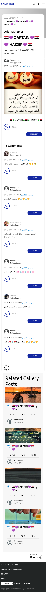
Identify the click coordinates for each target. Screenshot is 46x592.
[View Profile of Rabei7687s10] (15, 223)
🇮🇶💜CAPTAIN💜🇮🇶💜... (23, 407)
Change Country (22, 583)
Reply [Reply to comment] (35, 178)
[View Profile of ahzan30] (13, 153)
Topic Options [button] (37, 24)
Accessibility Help (9, 565)
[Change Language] (7, 583)
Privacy (4, 574)
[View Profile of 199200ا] (13, 295)
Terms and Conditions (11, 569)
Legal (4, 578)
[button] (37, 61)
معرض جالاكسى (27, 66)
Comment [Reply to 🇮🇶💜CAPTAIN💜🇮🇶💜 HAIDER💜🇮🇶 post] (34, 134)
